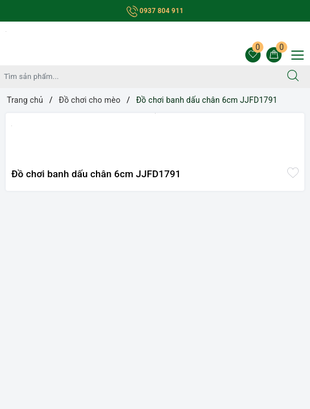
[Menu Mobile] (294, 53)
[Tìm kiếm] (293, 76)
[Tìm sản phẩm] (138, 76)
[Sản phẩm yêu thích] (253, 54)
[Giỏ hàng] (274, 54)
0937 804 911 (155, 11)
